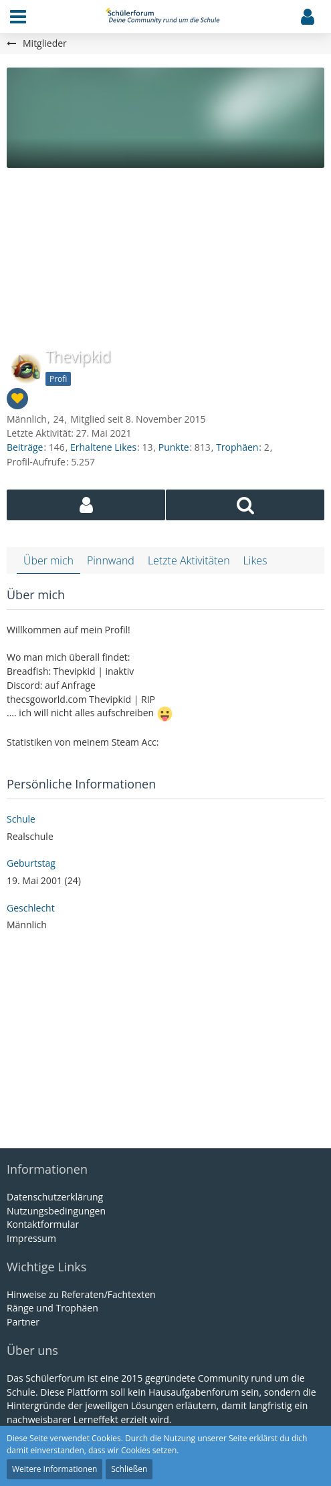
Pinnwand (110, 560)
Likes (255, 560)
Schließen (129, 1469)
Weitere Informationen (54, 1469)
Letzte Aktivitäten (189, 560)
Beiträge (25, 447)
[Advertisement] (165, 248)
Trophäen (237, 447)
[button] (18, 16)
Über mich (48, 560)
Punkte (173, 447)
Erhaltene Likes (103, 447)
